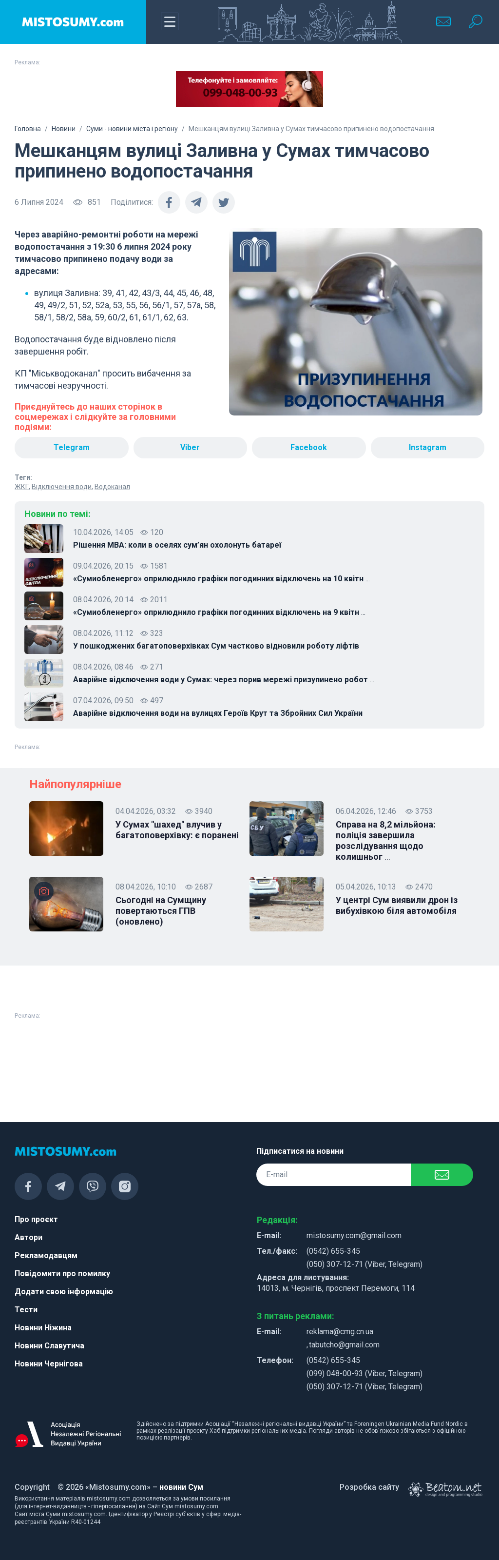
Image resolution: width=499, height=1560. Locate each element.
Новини (64, 129)
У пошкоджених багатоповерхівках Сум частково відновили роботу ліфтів (216, 646)
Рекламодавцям (46, 1255)
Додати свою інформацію (64, 1291)
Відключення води (62, 487)
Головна (28, 129)
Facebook (308, 447)
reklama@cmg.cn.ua (340, 1331)
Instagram (427, 447)
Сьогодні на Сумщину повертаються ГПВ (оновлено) (160, 911)
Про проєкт (36, 1219)
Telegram (72, 447)
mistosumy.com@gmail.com (354, 1235)
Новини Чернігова (49, 1363)
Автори (28, 1237)
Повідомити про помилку (62, 1273)
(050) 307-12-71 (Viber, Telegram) (364, 1264)
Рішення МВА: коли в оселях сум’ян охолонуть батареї (177, 545)
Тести (26, 1309)
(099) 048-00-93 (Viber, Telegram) (364, 1373)
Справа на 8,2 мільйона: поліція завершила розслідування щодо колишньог (386, 840)
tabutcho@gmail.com (344, 1344)
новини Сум (181, 1487)
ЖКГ (22, 487)
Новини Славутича (49, 1345)
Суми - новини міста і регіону (132, 129)
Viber (190, 447)
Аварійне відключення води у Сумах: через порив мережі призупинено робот (223, 680)
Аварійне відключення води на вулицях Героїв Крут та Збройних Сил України (218, 713)
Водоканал (112, 487)
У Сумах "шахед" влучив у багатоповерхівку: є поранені (177, 829)
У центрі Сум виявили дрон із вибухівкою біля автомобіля (397, 905)
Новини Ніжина (43, 1327)
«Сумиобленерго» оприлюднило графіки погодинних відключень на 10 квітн (221, 579)
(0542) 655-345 (333, 1251)
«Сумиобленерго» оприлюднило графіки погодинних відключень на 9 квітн (219, 612)
